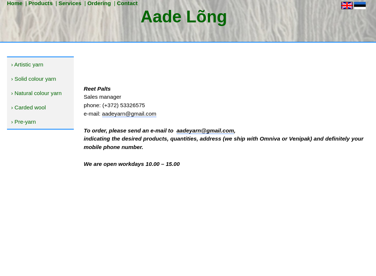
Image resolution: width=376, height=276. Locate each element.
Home (14, 3)
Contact (127, 3)
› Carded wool (28, 107)
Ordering (99, 3)
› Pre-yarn (23, 122)
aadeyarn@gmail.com (129, 113)
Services (70, 3)
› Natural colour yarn (36, 93)
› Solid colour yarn (33, 79)
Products (40, 3)
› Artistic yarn (27, 64)
